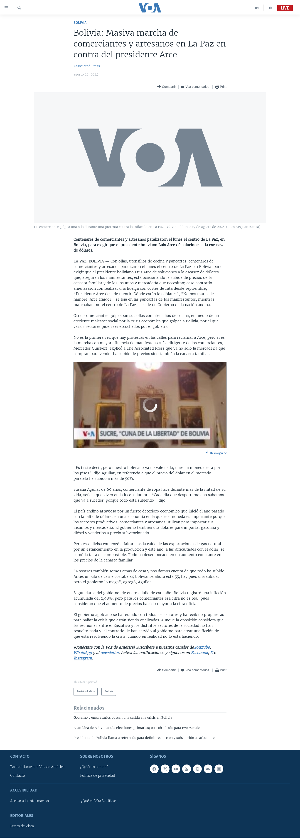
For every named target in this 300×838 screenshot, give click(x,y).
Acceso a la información (29, 801)
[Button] (166, 86)
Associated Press (87, 66)
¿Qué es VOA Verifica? (98, 801)
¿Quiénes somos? (94, 767)
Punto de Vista (22, 826)
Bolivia (80, 23)
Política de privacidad (97, 776)
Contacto (17, 776)
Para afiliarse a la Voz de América (37, 767)
